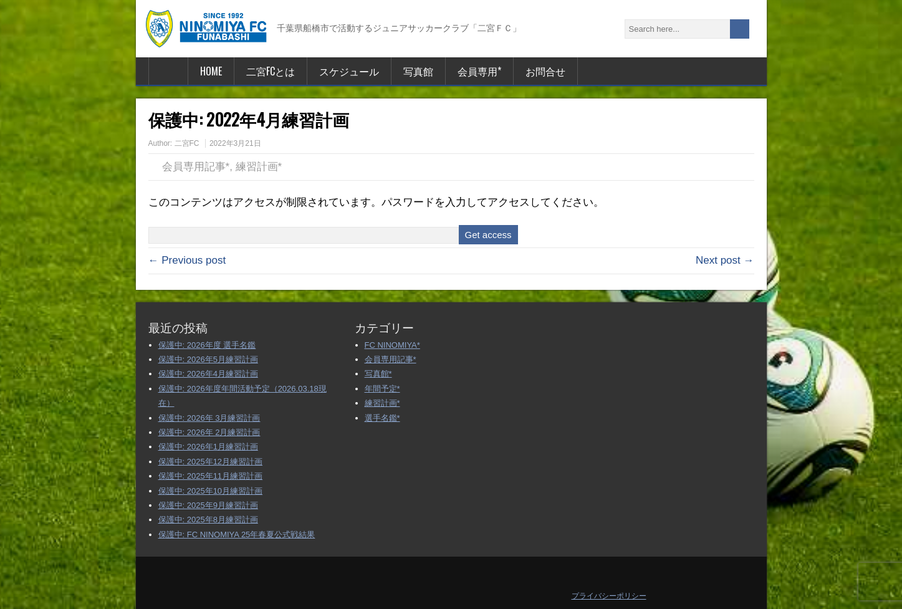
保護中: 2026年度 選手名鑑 (207, 345)
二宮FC (187, 143)
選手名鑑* (382, 418)
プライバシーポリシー (609, 596)
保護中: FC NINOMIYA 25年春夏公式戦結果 (236, 534)
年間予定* (382, 388)
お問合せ (545, 71)
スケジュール (349, 71)
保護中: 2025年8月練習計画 (208, 519)
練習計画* (259, 167)
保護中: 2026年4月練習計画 (208, 373)
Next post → (725, 260)
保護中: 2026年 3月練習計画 (209, 418)
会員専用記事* (196, 167)
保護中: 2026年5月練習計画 (208, 359)
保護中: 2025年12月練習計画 (210, 461)
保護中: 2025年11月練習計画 (210, 476)
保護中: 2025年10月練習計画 (210, 491)
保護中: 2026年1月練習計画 (208, 446)
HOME (211, 71)
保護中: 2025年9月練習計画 (208, 505)
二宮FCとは (270, 71)
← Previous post (187, 260)
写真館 (418, 71)
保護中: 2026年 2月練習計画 (209, 432)
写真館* (378, 373)
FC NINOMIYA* (392, 345)
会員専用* (479, 71)
